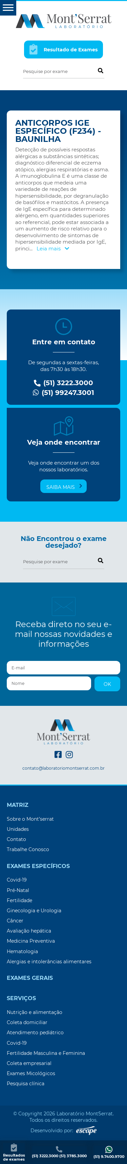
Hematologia (22, 951)
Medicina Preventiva (31, 941)
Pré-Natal (18, 890)
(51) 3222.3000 (63, 383)
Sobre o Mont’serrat (30, 819)
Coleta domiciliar (27, 1022)
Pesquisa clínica (25, 1084)
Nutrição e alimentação (34, 1012)
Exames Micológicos (31, 1073)
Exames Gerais (30, 978)
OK (107, 684)
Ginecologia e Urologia (34, 911)
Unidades (18, 829)
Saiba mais (64, 487)
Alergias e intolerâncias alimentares (49, 962)
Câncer (15, 921)
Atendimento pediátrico (35, 1033)
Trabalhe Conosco (28, 849)
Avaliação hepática (29, 931)
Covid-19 (17, 880)
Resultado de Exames (63, 49)
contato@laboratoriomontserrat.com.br (63, 768)
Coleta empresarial (29, 1063)
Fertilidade (19, 900)
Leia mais (53, 248)
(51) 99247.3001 (63, 393)
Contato (16, 839)
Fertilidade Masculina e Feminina (46, 1053)
